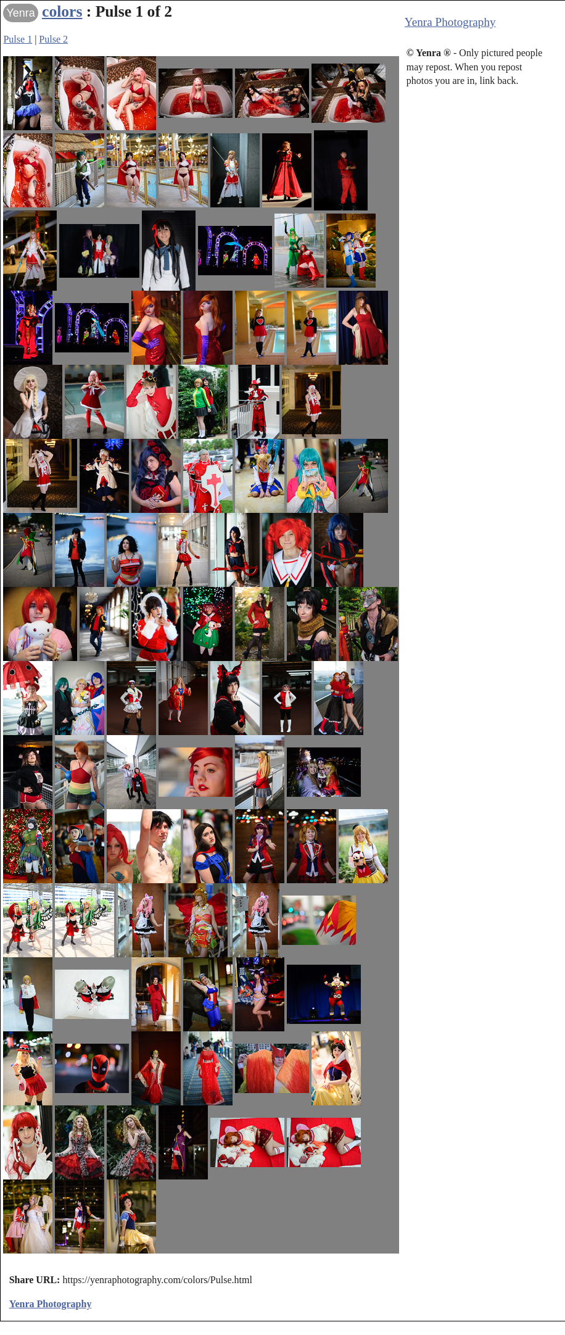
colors (62, 11)
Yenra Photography (450, 21)
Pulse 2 (53, 39)
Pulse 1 (17, 39)
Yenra (20, 13)
